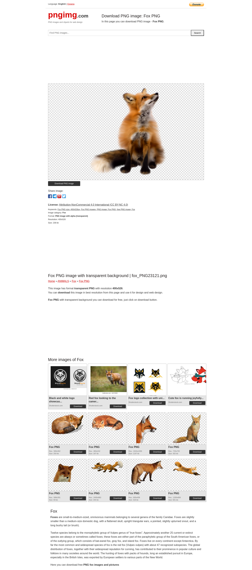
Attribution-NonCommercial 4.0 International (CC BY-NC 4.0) (93, 204)
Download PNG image (64, 183)
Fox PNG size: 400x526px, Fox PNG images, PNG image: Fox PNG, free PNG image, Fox (96, 209)
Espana (71, 4)
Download (78, 406)
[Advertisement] (126, 60)
